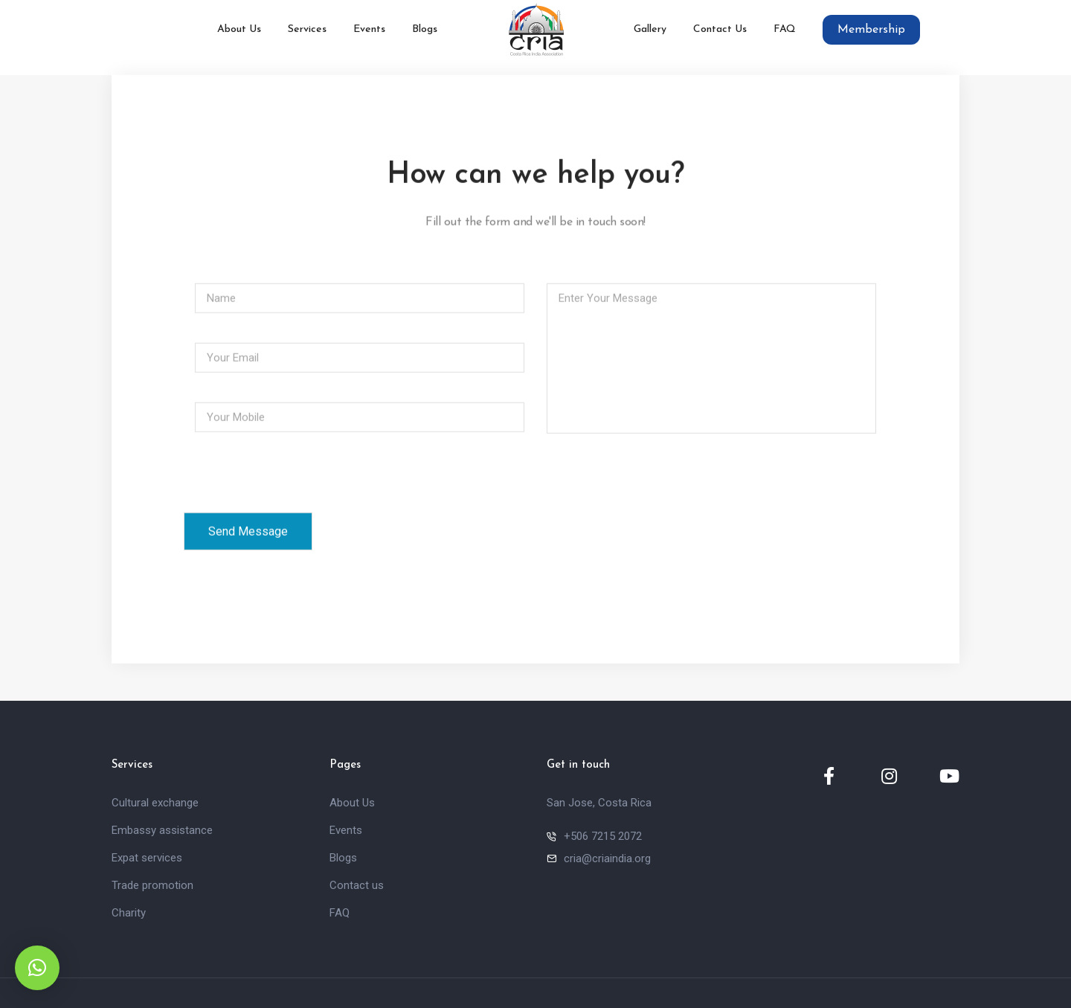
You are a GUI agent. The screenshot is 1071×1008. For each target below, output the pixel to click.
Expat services (147, 857)
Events (369, 29)
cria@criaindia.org (607, 858)
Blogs (424, 29)
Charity (129, 912)
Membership (871, 30)
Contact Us (720, 29)
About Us (239, 29)
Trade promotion (152, 885)
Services (307, 29)
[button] (37, 968)
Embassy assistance (162, 830)
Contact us (356, 885)
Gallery (650, 29)
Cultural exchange (155, 802)
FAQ (785, 29)
